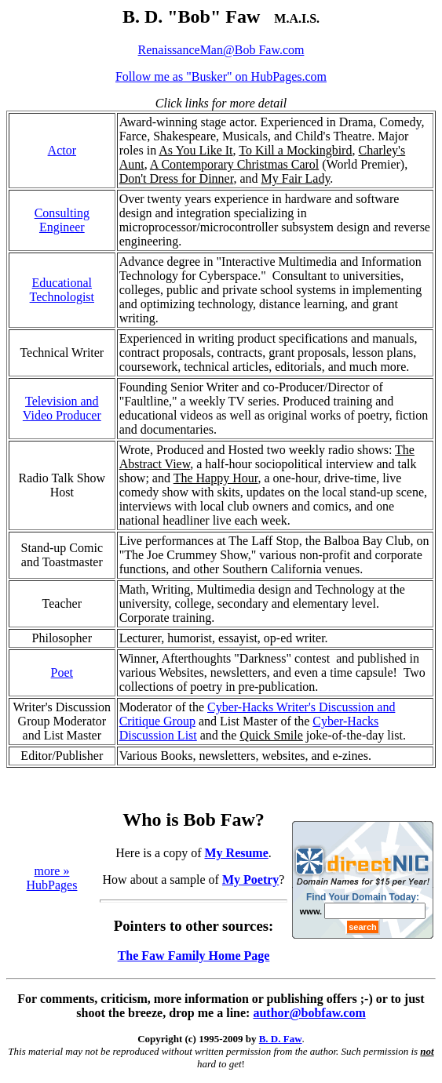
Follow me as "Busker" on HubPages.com (221, 76)
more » (52, 871)
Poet (62, 672)
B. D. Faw (280, 1039)
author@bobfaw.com (309, 1012)
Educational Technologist (62, 289)
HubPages (52, 885)
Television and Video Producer (62, 408)
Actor (62, 150)
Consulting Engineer (62, 220)
